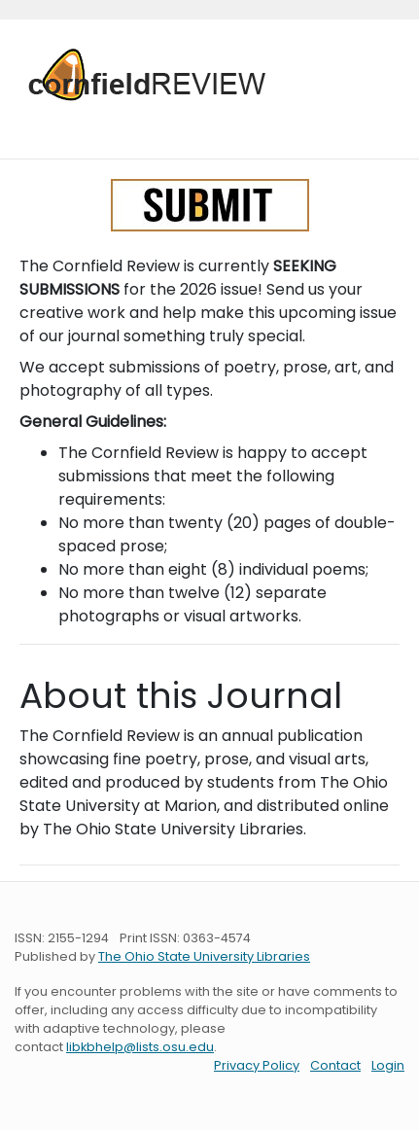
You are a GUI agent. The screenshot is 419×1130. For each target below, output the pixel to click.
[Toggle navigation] (42, 124)
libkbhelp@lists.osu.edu (140, 1047)
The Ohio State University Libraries (204, 956)
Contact (335, 1065)
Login (387, 1065)
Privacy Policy (256, 1065)
